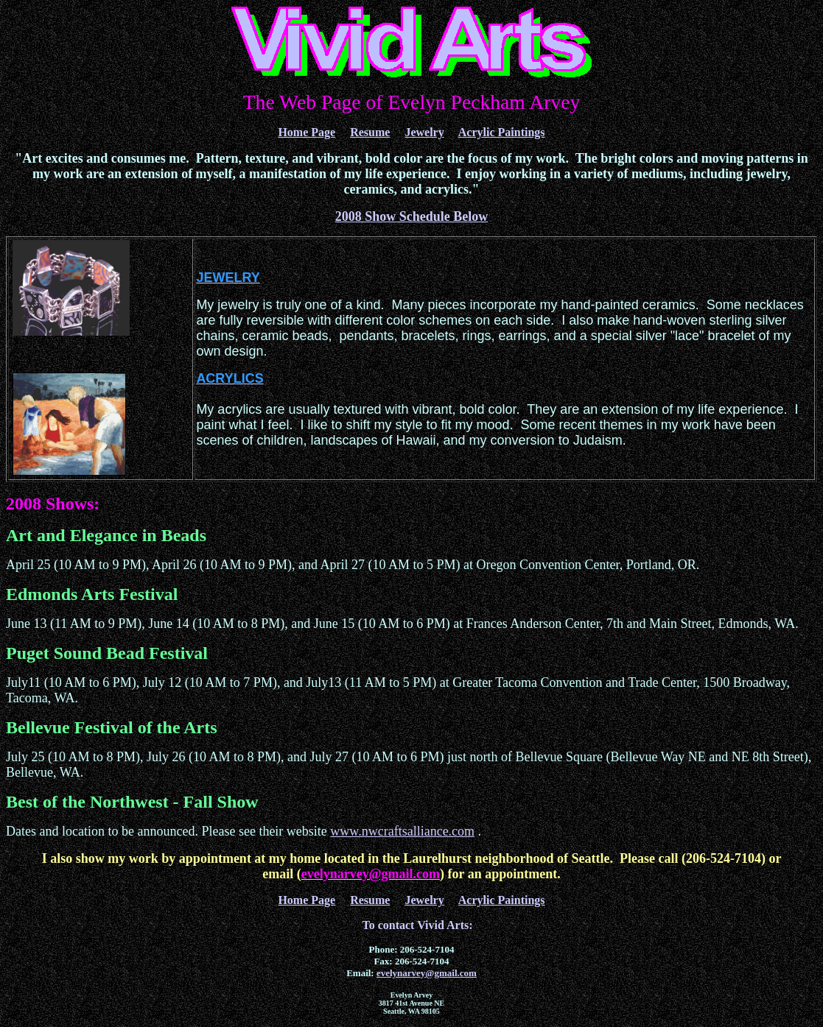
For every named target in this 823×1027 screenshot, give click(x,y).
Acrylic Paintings (501, 132)
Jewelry (424, 132)
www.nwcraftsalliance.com (402, 831)
